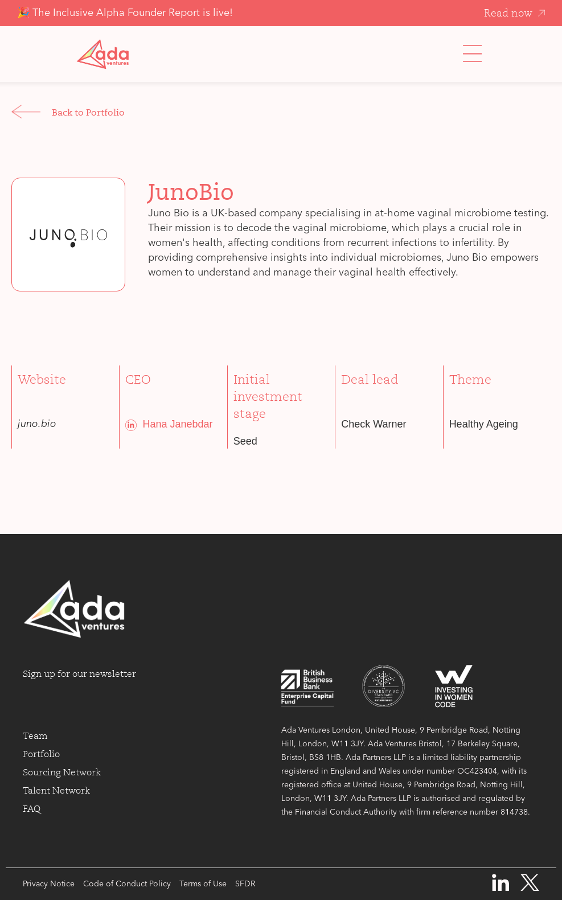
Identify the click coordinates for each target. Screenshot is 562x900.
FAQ (31, 809)
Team (35, 736)
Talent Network (56, 790)
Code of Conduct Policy (127, 884)
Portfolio (41, 754)
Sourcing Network (62, 772)
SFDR (245, 884)
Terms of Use (203, 884)
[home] (102, 54)
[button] (472, 54)
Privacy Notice (49, 884)
